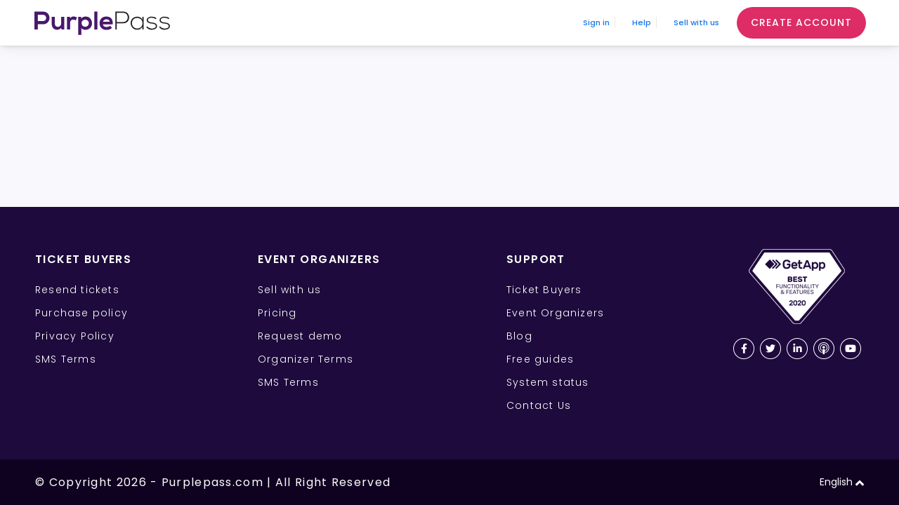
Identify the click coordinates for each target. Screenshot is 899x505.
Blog (519, 336)
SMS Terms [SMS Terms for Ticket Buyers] (65, 359)
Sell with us (679, 23)
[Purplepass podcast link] (823, 348)
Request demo (300, 336)
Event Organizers (555, 313)
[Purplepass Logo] (102, 23)
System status (547, 382)
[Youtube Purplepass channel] (850, 348)
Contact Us (538, 405)
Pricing (277, 313)
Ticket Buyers (544, 290)
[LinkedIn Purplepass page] (797, 348)
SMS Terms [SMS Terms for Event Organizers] (288, 382)
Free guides (540, 359)
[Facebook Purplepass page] (743, 348)
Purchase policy (81, 313)
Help (597, 23)
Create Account (801, 22)
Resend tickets (77, 290)
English (842, 482)
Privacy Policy (74, 336)
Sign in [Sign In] (527, 23)
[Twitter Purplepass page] (770, 348)
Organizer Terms (305, 359)
